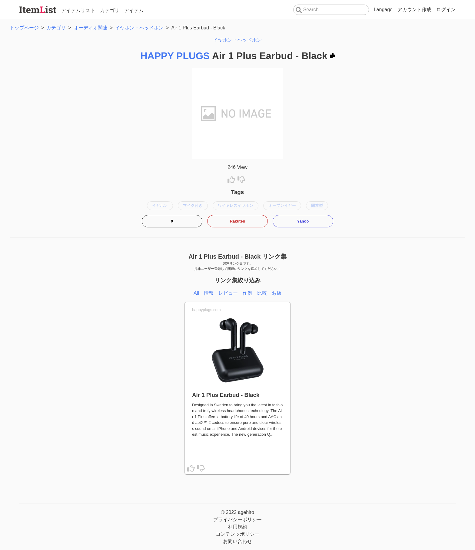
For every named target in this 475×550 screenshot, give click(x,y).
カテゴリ (109, 10)
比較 (262, 293)
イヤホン (160, 205)
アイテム (134, 10)
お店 (276, 293)
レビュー (228, 293)
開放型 (317, 205)
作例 (247, 293)
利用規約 (237, 526)
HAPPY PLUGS (175, 55)
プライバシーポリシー (237, 519)
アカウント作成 (414, 9)
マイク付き (193, 205)
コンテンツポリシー (237, 534)
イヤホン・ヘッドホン (237, 39)
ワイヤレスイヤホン (235, 205)
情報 (209, 293)
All (196, 293)
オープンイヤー (282, 205)
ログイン (446, 9)
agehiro (246, 512)
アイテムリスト (78, 10)
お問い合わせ (237, 541)
